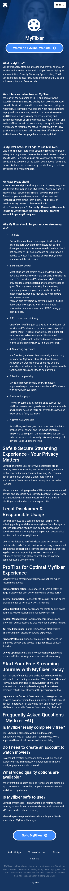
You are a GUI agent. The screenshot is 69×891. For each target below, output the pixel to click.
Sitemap (34, 858)
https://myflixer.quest (24, 214)
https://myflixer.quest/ (15, 207)
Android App (14, 852)
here (35, 134)
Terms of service (37, 852)
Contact (57, 852)
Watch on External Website (34, 48)
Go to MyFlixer (34, 835)
